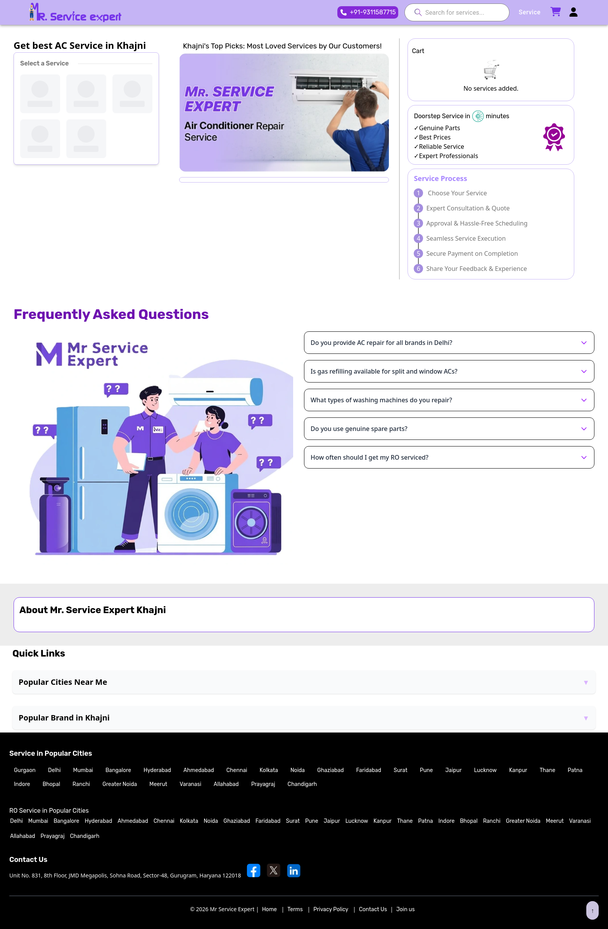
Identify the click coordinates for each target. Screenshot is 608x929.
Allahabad (226, 784)
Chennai (236, 770)
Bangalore (118, 770)
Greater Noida (119, 784)
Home (269, 909)
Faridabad (369, 770)
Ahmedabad (198, 770)
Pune (426, 770)
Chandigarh (302, 784)
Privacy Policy (330, 909)
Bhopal (51, 784)
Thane (547, 770)
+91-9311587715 (373, 12)
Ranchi (81, 784)
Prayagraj (263, 784)
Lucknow (485, 770)
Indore (22, 784)
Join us (405, 909)
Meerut (158, 784)
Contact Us (373, 909)
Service (530, 12)
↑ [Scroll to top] (592, 910)
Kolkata (269, 770)
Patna (575, 770)
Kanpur (518, 770)
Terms (295, 909)
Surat (400, 770)
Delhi (54, 770)
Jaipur (453, 770)
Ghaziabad (330, 770)
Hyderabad (157, 770)
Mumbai (83, 770)
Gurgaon (25, 770)
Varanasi (190, 784)
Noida (297, 770)
